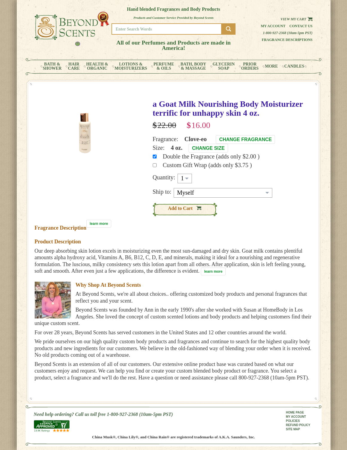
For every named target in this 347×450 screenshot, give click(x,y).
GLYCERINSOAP (224, 66)
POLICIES (293, 420)
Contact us (300, 26)
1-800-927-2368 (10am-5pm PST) (288, 33)
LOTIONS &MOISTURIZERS (130, 66)
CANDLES (294, 66)
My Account (273, 26)
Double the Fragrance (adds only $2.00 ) (211, 156)
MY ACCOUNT (296, 416)
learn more (99, 224)
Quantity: (164, 177)
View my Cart (296, 19)
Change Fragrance (245, 139)
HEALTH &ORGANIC (97, 66)
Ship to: (162, 191)
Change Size (208, 148)
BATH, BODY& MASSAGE (193, 66)
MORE (271, 66)
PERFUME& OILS (163, 66)
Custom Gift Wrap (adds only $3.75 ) (207, 165)
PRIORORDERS (250, 66)
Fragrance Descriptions (287, 40)
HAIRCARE (74, 66)
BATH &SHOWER (52, 66)
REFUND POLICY (298, 425)
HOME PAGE (295, 412)
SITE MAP (293, 429)
